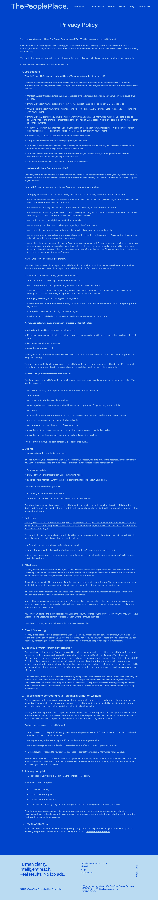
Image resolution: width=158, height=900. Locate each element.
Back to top (136, 870)
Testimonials (144, 7)
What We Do (81, 6)
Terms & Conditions (44, 889)
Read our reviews (108, 889)
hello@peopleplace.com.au (94, 863)
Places (122, 7)
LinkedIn (85, 867)
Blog (132, 7)
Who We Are (98, 7)
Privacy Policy (57, 889)
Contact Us (86, 873)
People (111, 7)
